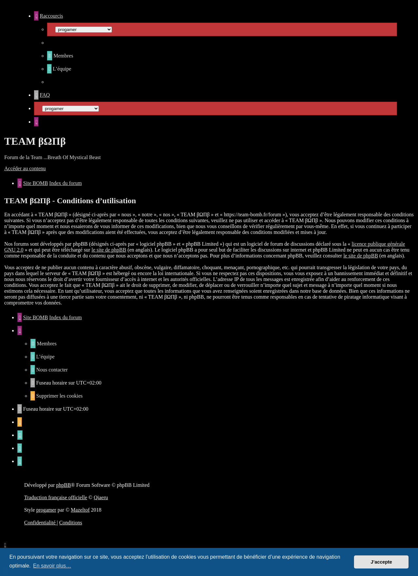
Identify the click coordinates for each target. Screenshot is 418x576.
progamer (46, 510)
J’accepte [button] (381, 562)
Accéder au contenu (25, 168)
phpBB (63, 485)
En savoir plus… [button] (52, 565)
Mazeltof (80, 510)
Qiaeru (101, 497)
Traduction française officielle (55, 497)
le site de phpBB (108, 250)
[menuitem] (60, 55)
